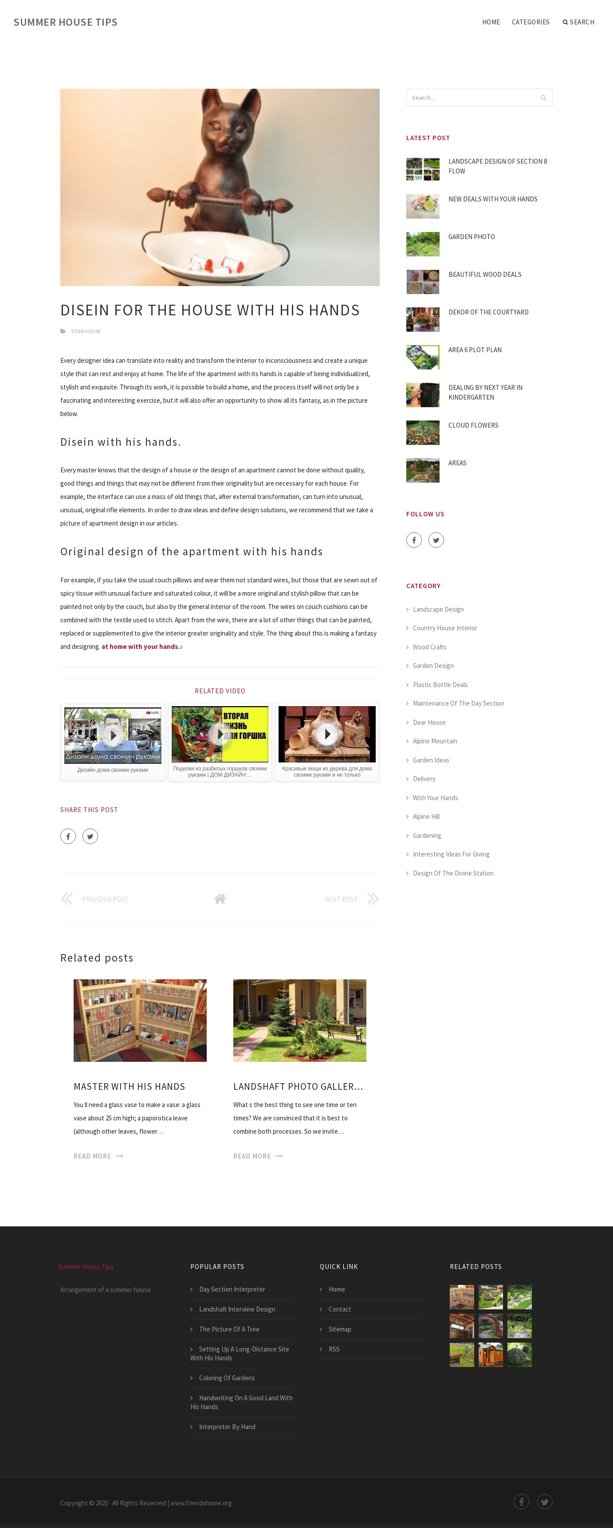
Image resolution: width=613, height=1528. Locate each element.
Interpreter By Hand (227, 1426)
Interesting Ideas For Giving (451, 854)
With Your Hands (435, 797)
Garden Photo (471, 236)
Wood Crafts (430, 647)
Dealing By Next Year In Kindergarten (485, 392)
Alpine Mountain (435, 741)
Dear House (86, 331)
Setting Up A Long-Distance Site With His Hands (239, 1353)
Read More (92, 1156)
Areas (457, 463)
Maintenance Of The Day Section (458, 703)
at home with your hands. (141, 646)
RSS (334, 1349)
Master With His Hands (129, 1086)
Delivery (424, 778)
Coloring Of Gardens (227, 1378)
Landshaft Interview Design (237, 1309)
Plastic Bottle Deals (440, 684)
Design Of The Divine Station (453, 873)
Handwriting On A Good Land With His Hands (241, 1402)
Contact (340, 1309)
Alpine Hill (426, 816)
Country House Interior (445, 628)
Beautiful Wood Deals (485, 274)
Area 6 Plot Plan (475, 350)
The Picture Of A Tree (229, 1329)
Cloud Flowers (473, 425)
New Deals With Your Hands (493, 199)
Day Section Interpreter (232, 1289)
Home (491, 22)
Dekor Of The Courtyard (488, 312)
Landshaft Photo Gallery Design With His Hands (299, 1086)
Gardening (427, 835)
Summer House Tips (65, 22)
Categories (531, 22)
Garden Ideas (431, 760)
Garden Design (433, 665)
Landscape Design (438, 609)
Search (579, 22)
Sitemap (340, 1329)
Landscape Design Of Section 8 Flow (497, 166)
